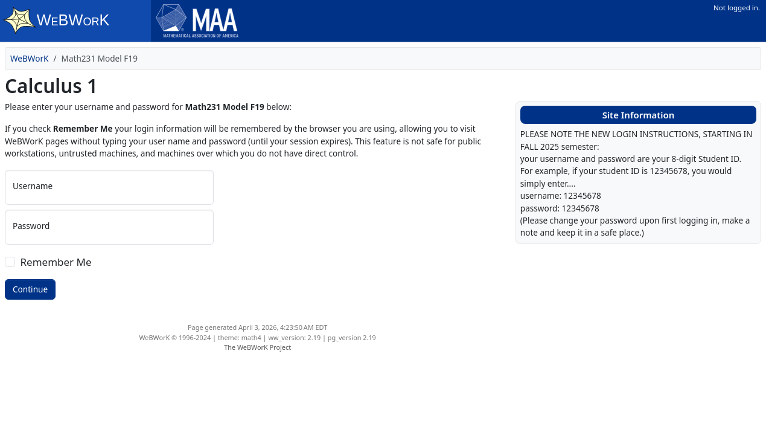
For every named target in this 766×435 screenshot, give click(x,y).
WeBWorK (29, 58)
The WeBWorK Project (257, 347)
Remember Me (56, 262)
